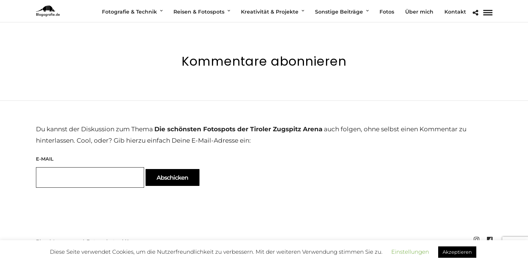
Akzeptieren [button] (457, 252)
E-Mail (45, 159)
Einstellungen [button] (410, 251)
